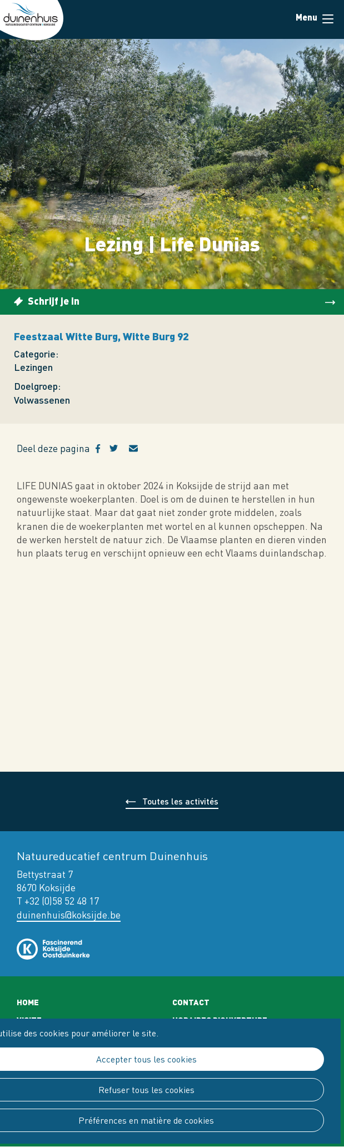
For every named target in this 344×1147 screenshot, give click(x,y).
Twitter (119, 449)
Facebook (102, 449)
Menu (327, 18)
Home (28, 1002)
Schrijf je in (53, 300)
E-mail (140, 449)
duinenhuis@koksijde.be (69, 915)
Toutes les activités (180, 801)
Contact (191, 1002)
